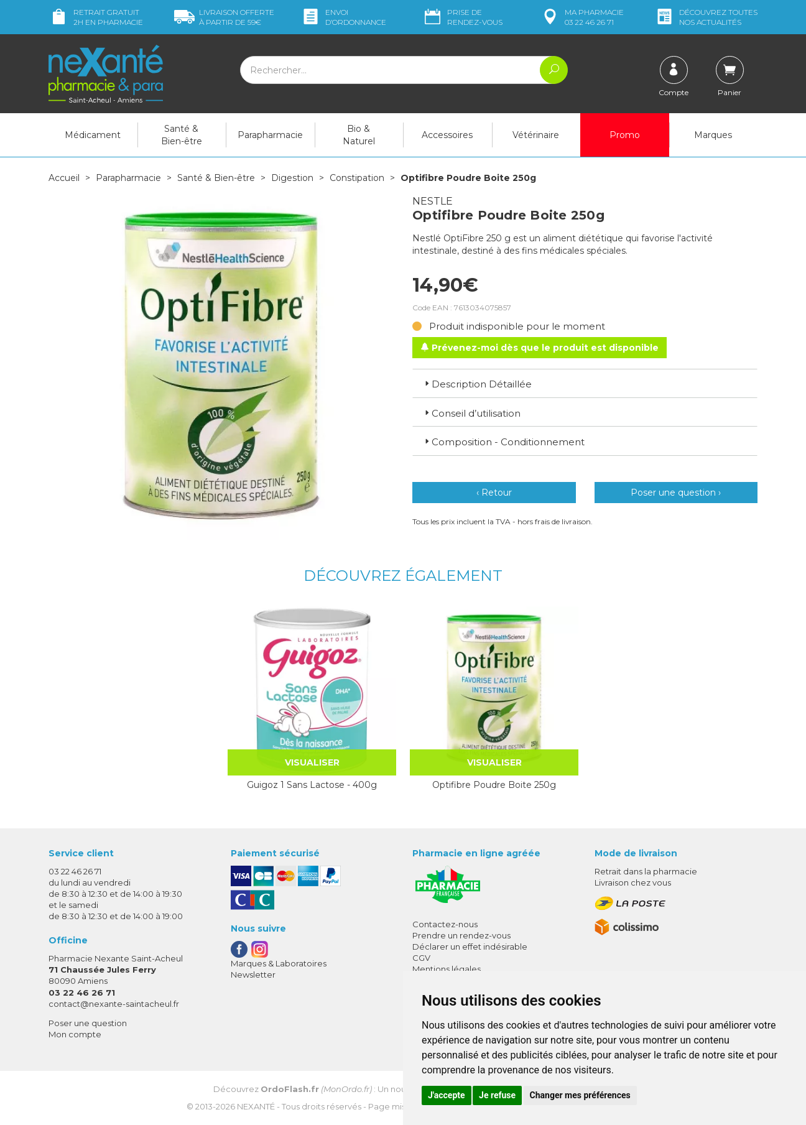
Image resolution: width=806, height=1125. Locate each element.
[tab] (585, 383)
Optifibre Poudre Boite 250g (494, 784)
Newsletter (253, 974)
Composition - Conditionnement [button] (503, 442)
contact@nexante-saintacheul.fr (114, 1003)
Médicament (93, 135)
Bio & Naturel (359, 135)
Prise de (462, 17)
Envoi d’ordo (343, 17)
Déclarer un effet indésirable (469, 946)
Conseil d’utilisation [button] (471, 413)
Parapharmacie (270, 135)
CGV (421, 958)
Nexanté (256, 1106)
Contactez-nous (445, 924)
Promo (624, 135)
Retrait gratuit (96, 17)
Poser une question (88, 1023)
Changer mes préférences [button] (580, 1095)
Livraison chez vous (633, 882)
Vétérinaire (535, 135)
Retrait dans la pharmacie (646, 871)
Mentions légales (446, 969)
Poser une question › (676, 492)
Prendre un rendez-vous (461, 935)
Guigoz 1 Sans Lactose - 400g (312, 784)
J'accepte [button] (446, 1095)
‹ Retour (494, 492)
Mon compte (75, 1034)
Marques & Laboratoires (279, 963)
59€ (224, 17)
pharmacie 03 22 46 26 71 (582, 17)
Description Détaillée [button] (477, 384)
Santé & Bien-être (181, 135)
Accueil (64, 177)
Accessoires (447, 135)
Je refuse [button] (497, 1095)
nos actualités (705, 17)
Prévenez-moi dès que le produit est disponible (539, 347)
